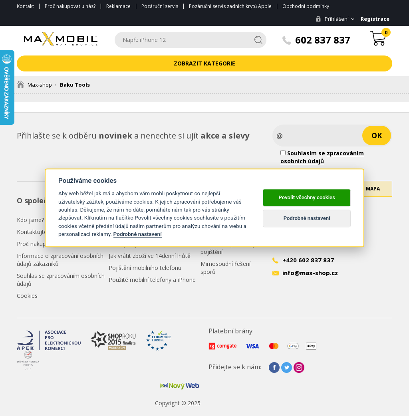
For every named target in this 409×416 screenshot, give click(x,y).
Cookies (27, 295)
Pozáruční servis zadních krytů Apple (230, 6)
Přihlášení (330, 18)
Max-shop (34, 84)
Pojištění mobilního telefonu (145, 267)
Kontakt (25, 6)
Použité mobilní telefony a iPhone (152, 279)
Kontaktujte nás (37, 232)
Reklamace (118, 6)
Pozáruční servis (159, 6)
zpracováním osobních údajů (322, 157)
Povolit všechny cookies (306, 197)
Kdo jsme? (30, 220)
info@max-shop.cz (310, 273)
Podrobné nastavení (137, 234)
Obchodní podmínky (305, 6)
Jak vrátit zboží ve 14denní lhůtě (150, 256)
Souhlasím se (322, 157)
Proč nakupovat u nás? (70, 6)
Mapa (373, 193)
